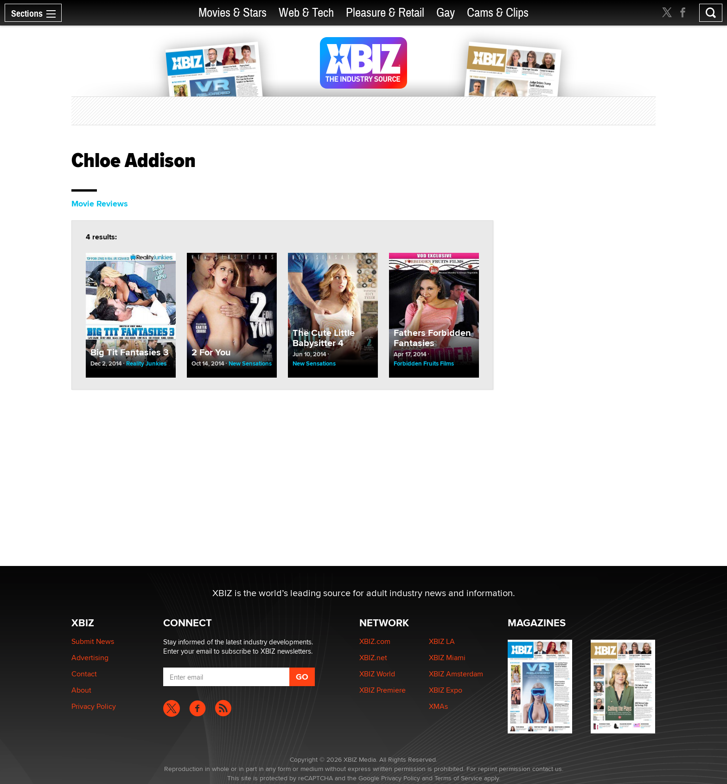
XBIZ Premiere (382, 690)
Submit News (92, 641)
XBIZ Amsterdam (456, 673)
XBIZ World (377, 673)
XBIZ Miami (447, 657)
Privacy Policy (93, 706)
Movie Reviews (99, 204)
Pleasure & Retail (385, 13)
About (81, 690)
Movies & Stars (232, 13)
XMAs (438, 706)
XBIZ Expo (445, 690)
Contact (84, 673)
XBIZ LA (442, 641)
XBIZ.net (373, 657)
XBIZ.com (374, 641)
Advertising (89, 657)
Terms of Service (458, 778)
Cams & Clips (498, 13)
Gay (445, 13)
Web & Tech (306, 13)
